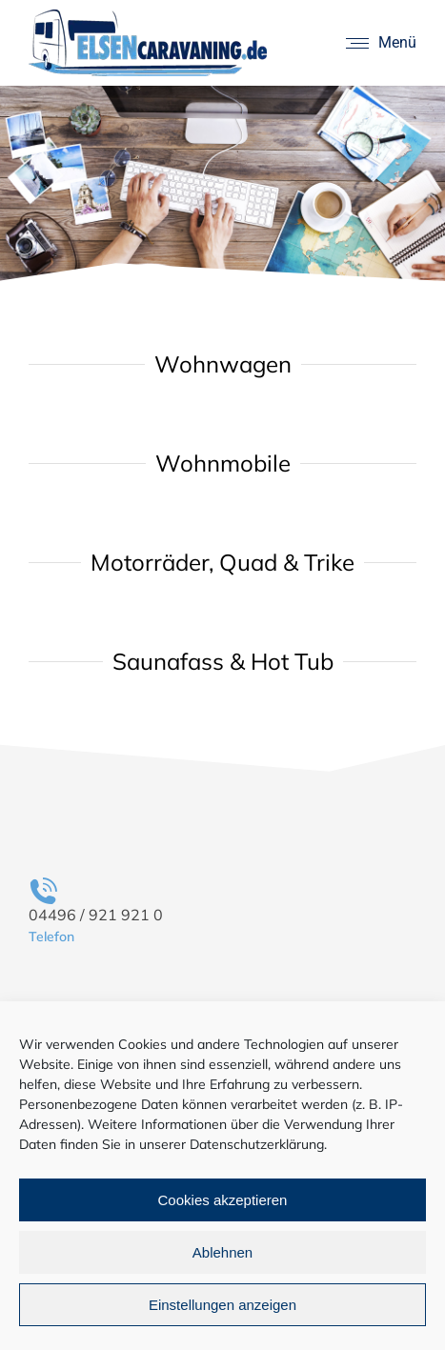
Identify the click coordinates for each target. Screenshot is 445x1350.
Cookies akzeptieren (223, 1200)
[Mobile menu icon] (381, 42)
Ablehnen (222, 1252)
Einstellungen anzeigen (222, 1305)
